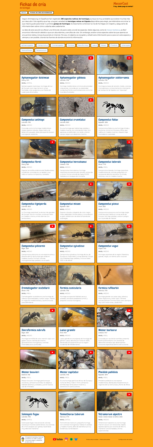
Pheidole (113, 45)
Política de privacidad (92, 439)
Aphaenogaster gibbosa (72, 77)
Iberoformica (83, 45)
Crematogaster (58, 45)
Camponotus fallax (108, 119)
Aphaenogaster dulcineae (35, 77)
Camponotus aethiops (33, 119)
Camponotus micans (70, 204)
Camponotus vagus (108, 246)
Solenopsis (126, 45)
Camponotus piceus (108, 204)
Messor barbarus (107, 330)
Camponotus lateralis (109, 161)
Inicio (23, 12)
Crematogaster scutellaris (36, 288)
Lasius (94, 45)
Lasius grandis (67, 330)
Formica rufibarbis (108, 288)
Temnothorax (26, 50)
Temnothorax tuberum (72, 414)
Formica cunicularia (70, 288)
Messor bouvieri (30, 372)
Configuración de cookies (125, 439)
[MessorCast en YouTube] (57, 439)
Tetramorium (41, 50)
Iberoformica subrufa (33, 330)
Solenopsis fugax (30, 414)
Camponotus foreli (31, 161)
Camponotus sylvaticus (72, 246)
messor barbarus (113, 30)
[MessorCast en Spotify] (71, 439)
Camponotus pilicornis (33, 246)
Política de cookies (105, 439)
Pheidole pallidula (108, 372)
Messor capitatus (69, 372)
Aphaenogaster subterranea (113, 77)
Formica (71, 45)
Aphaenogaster (27, 45)
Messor (103, 45)
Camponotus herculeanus (73, 161)
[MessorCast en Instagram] (66, 439)
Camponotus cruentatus (72, 119)
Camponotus (43, 45)
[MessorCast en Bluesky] (76, 439)
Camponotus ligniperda (34, 204)
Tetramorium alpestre (110, 414)
